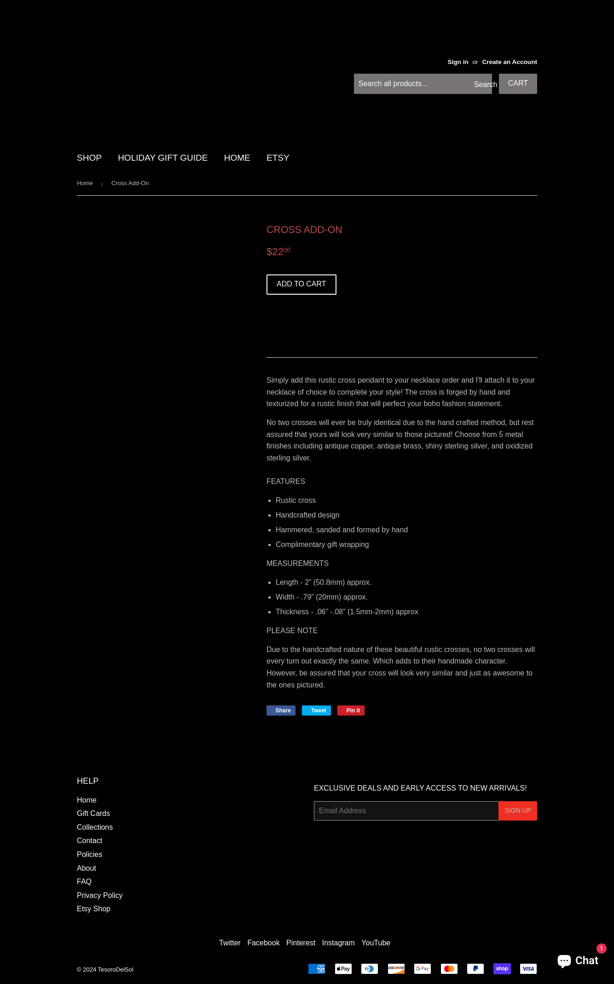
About (86, 868)
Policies (89, 854)
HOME (237, 158)
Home (85, 183)
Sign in (457, 61)
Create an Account (509, 61)
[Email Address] (406, 811)
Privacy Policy (100, 895)
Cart (518, 83)
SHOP (89, 158)
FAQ (84, 881)
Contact (89, 840)
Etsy (278, 158)
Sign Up (517, 810)
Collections (95, 827)
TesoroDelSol (115, 969)
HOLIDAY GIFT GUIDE (163, 158)
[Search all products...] (423, 84)
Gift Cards (93, 813)
